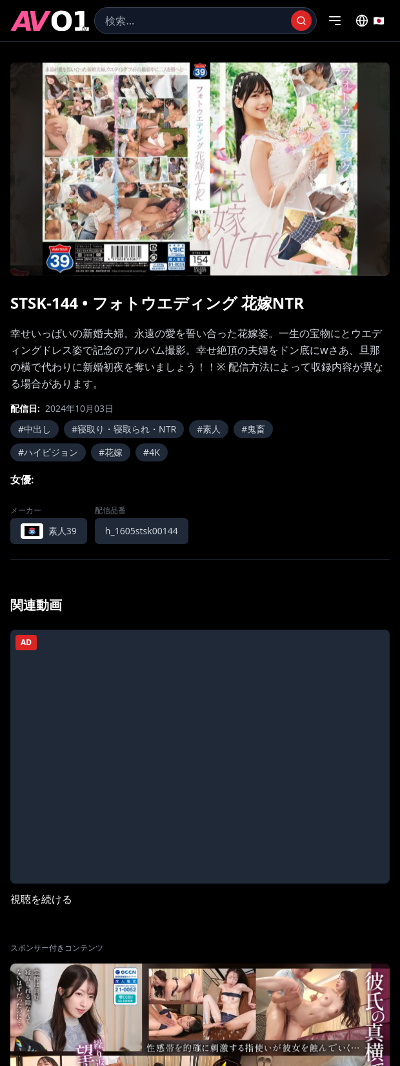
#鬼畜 (253, 429)
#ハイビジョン (48, 452)
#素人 (209, 429)
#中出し (34, 429)
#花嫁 (111, 452)
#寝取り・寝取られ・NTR (124, 429)
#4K (151, 452)
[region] (200, 169)
